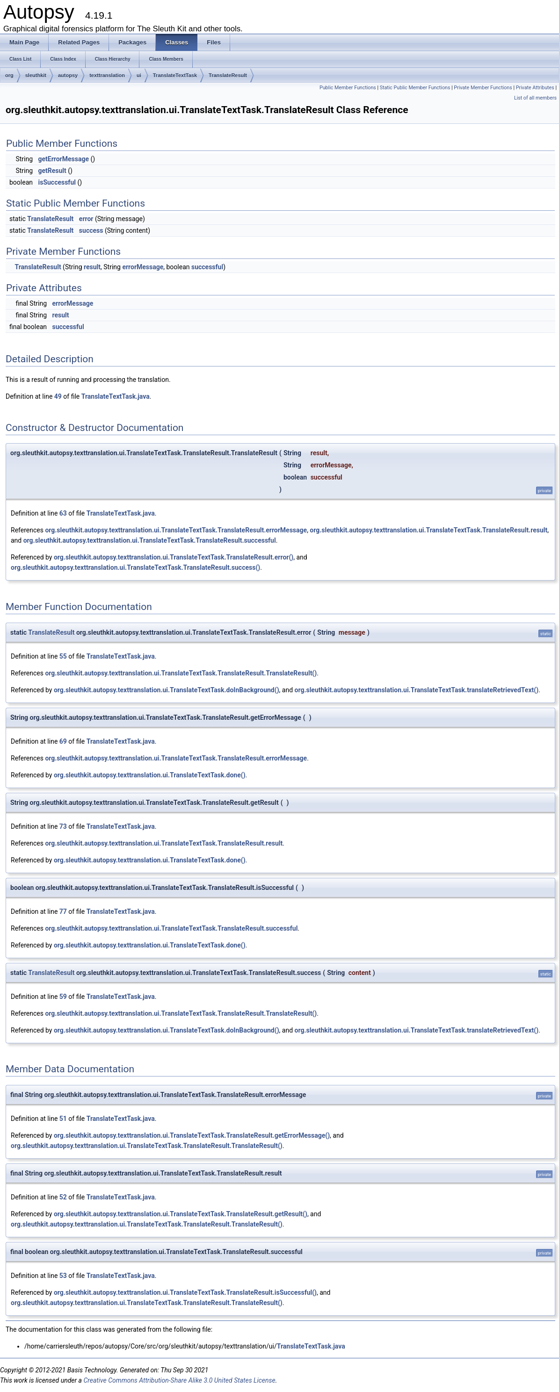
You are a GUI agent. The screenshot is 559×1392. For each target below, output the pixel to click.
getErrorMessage (63, 159)
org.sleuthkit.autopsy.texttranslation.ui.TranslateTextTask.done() (150, 775)
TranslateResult (228, 75)
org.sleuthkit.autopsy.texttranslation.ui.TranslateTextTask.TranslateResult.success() (135, 567)
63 (63, 513)
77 (63, 911)
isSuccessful (56, 182)
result (92, 267)
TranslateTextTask (175, 75)
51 (63, 1118)
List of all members (535, 98)
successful (207, 267)
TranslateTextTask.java (115, 396)
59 (63, 996)
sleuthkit (35, 75)
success (91, 230)
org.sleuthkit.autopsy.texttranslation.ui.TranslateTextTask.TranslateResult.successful (149, 540)
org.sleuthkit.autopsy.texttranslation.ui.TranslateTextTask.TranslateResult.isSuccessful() (185, 1292)
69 (63, 741)
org (9, 75)
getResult (52, 170)
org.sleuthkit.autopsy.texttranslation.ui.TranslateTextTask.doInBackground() (166, 690)
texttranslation (107, 75)
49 (58, 396)
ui (139, 75)
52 (63, 1197)
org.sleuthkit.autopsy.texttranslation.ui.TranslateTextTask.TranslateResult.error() (173, 557)
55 (63, 656)
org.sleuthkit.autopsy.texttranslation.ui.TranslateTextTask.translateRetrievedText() (417, 690)
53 (63, 1275)
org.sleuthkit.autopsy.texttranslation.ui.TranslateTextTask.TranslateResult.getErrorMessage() (192, 1135)
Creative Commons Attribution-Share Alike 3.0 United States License (179, 1380)
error (86, 218)
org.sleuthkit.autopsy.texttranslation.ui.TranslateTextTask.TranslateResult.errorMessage (176, 530)
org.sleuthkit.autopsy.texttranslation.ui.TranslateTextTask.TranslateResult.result (428, 530)
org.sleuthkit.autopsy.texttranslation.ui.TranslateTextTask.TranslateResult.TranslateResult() (181, 673)
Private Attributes (535, 88)
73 (63, 826)
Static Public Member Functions (415, 88)
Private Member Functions (483, 88)
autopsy (68, 75)
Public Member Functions (347, 88)
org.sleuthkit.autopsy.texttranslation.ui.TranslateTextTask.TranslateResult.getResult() (180, 1214)
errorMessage (142, 267)
